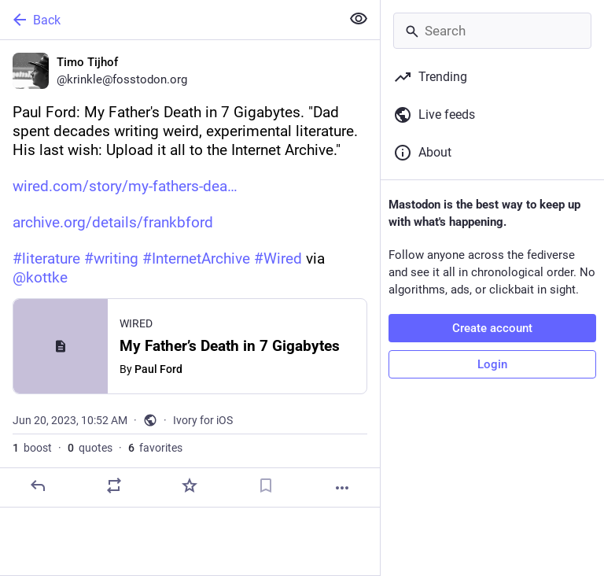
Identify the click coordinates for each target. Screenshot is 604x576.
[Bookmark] (265, 485)
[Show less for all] (358, 19)
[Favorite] (189, 485)
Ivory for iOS (203, 420)
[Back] (168, 19)
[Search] (492, 31)
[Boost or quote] (114, 485)
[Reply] (37, 485)
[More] (342, 487)
